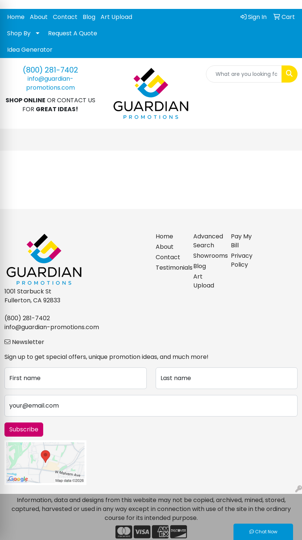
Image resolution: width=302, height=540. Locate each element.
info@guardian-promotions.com (50, 83)
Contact (65, 17)
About (39, 17)
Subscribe (23, 429)
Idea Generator (30, 49)
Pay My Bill (241, 241)
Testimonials (170, 267)
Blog (89, 17)
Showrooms (207, 255)
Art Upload (116, 17)
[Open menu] (287, 139)
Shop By (19, 33)
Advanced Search (207, 241)
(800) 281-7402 (50, 70)
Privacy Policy (241, 260)
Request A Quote (72, 33)
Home (16, 17)
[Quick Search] (244, 74)
